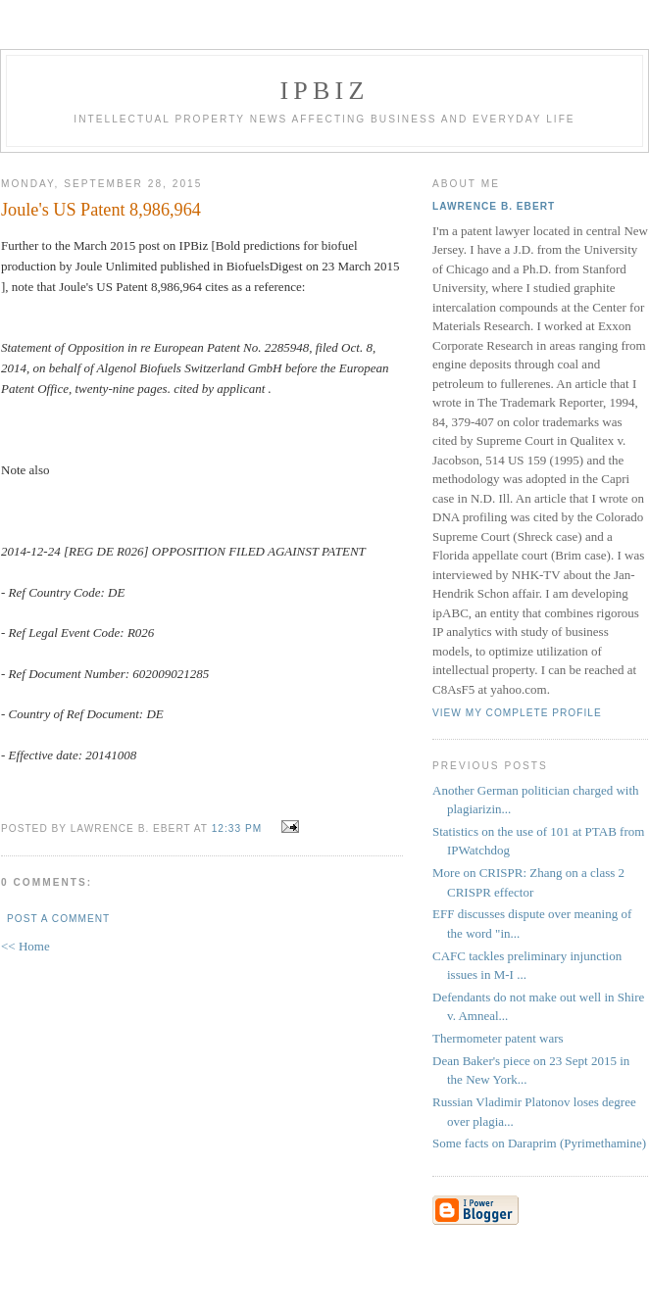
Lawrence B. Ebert (493, 206)
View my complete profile (517, 712)
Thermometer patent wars (498, 1038)
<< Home (25, 946)
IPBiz (325, 90)
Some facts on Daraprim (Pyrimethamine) (539, 1143)
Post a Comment (58, 918)
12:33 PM (237, 828)
